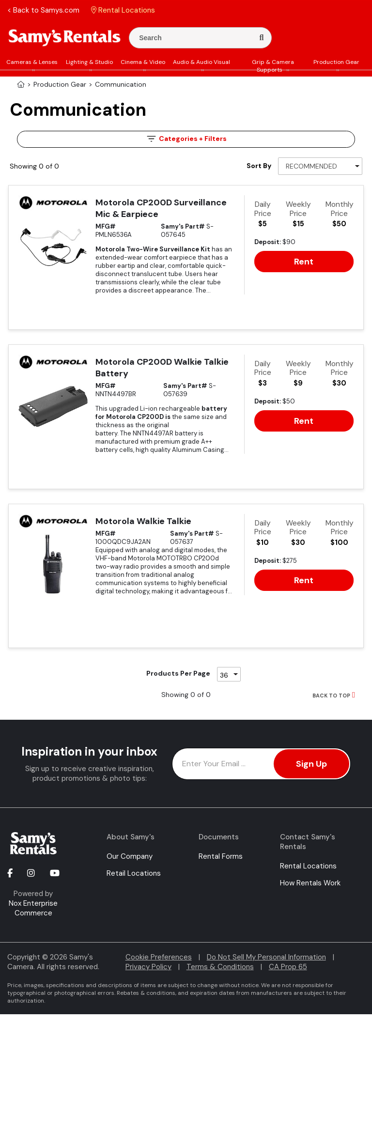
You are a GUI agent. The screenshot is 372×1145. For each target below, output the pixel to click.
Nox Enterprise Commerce (33, 908)
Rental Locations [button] (123, 10)
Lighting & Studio (89, 62)
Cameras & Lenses (32, 62)
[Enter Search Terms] (195, 38)
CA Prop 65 (288, 967)
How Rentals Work (310, 883)
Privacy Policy (148, 967)
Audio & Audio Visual (201, 62)
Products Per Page (178, 673)
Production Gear (336, 62)
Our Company (130, 856)
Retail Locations (134, 873)
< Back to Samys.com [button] (43, 10)
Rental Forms (221, 856)
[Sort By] (320, 166)
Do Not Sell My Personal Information (266, 957)
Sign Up (311, 764)
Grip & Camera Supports (273, 66)
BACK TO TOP (331, 695)
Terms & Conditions (220, 967)
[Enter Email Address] (261, 764)
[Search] (261, 38)
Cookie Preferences (158, 957)
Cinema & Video (143, 62)
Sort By (259, 165)
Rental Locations (308, 866)
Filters (186, 139)
